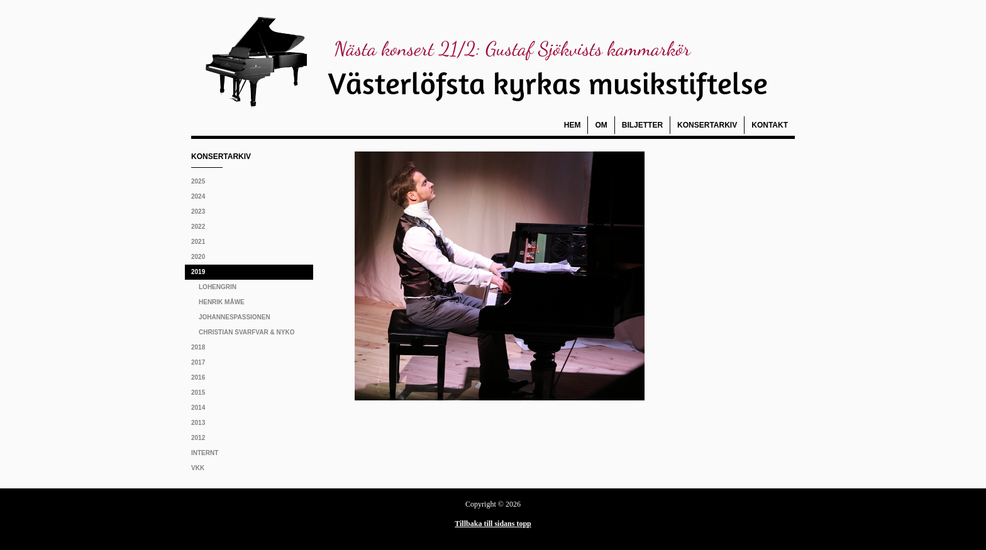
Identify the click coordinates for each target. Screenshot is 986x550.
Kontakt (769, 125)
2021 (198, 241)
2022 (198, 226)
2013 (198, 422)
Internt (204, 452)
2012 (198, 437)
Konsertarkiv (707, 125)
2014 (198, 407)
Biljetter (642, 125)
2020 (198, 256)
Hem (572, 125)
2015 (198, 392)
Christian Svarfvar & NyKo (246, 332)
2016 (198, 377)
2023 (198, 211)
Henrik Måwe (222, 302)
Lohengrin (217, 286)
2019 (198, 271)
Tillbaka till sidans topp (493, 523)
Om (601, 125)
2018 (198, 347)
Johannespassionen (234, 317)
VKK (197, 468)
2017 (198, 362)
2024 (198, 196)
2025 (198, 181)
